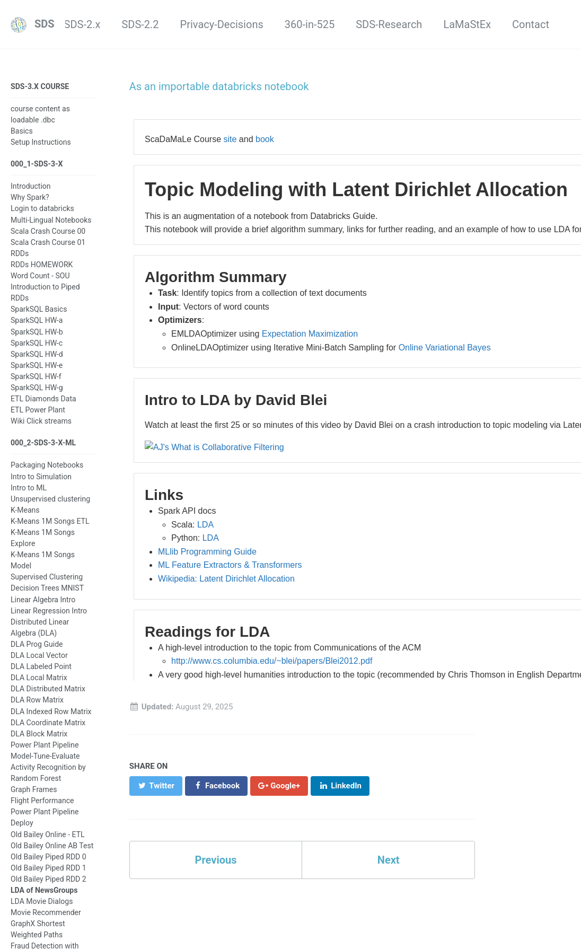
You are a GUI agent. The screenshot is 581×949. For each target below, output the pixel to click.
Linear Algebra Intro (43, 599)
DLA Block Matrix (39, 734)
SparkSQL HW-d (37, 354)
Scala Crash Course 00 (48, 231)
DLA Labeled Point (41, 666)
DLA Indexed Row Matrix (51, 711)
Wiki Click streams (41, 421)
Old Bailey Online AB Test (52, 845)
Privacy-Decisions (221, 24)
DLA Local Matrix (39, 677)
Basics (22, 131)
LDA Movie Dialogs (42, 901)
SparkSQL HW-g (37, 387)
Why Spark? (30, 197)
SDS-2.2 (140, 24)
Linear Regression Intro (49, 611)
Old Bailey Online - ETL (48, 834)
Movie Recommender (46, 912)
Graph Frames (34, 789)
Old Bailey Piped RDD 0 (48, 857)
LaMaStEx (467, 24)
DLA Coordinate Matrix (48, 722)
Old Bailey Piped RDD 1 (48, 868)
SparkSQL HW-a (37, 320)
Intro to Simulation (41, 476)
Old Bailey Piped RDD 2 (48, 879)
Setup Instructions (41, 142)
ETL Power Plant (38, 410)
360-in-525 (309, 24)
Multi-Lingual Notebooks (51, 220)
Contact (530, 24)
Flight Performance (42, 800)
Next (388, 860)
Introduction (31, 186)
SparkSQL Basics (39, 309)
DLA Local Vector (39, 655)
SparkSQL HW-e (37, 365)
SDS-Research (389, 24)
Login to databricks (42, 208)
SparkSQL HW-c (37, 343)
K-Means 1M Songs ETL (50, 521)
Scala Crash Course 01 (48, 242)
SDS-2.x (82, 24)
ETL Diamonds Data (43, 398)
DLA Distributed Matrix (48, 688)
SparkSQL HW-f (36, 376)
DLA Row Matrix (37, 700)
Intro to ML (29, 488)
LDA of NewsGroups (44, 890)
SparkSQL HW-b (37, 332)
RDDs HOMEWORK (42, 264)
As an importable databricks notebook (219, 86)
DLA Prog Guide (37, 644)
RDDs (20, 253)
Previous (216, 860)
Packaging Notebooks (47, 465)
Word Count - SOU (40, 275)
